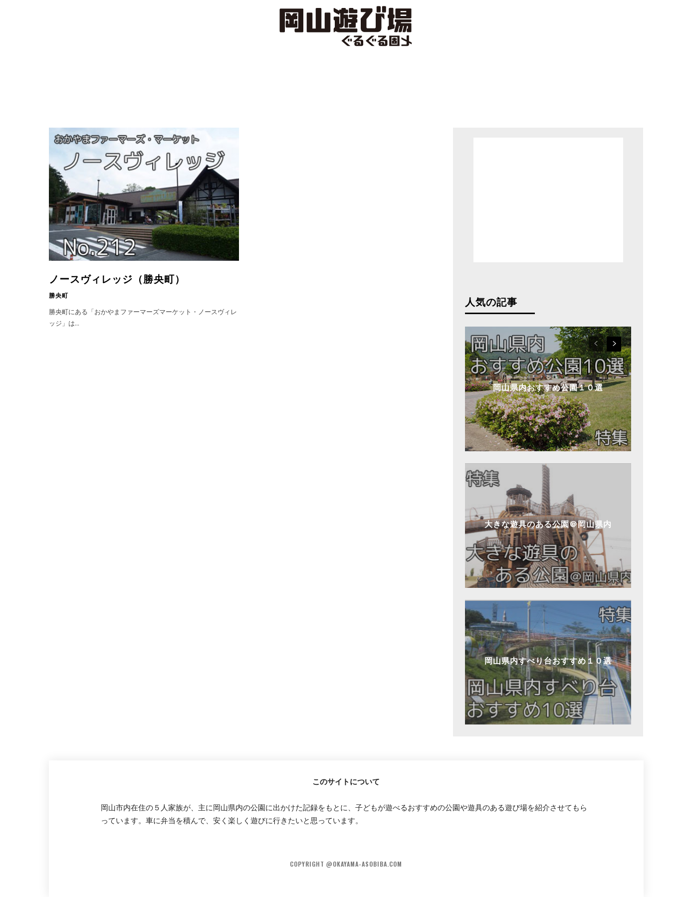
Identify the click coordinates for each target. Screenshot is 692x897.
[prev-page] (596, 344)
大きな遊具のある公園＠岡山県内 (548, 524)
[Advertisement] (346, 87)
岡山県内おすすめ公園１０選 (548, 387)
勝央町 (58, 295)
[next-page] (614, 344)
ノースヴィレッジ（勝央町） (117, 278)
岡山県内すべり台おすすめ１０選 (548, 660)
